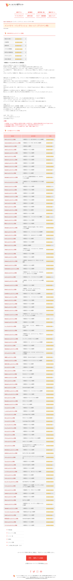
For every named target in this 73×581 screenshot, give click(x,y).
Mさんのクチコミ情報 (10, 417)
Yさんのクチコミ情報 (10, 407)
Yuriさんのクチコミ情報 (10, 203)
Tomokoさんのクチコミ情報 (11, 314)
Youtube (41, 572)
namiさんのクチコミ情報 (10, 149)
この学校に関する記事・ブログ (15, 545)
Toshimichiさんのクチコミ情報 (12, 268)
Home (4, 21)
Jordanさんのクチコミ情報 (11, 163)
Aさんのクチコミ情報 (10, 431)
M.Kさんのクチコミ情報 (10, 464)
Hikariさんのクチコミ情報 (11, 265)
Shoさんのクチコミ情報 (10, 500)
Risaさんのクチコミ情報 (10, 206)
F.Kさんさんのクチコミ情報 (11, 182)
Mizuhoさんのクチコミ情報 (11, 310)
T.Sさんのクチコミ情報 (10, 441)
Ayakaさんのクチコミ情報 (11, 213)
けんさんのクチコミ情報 (10, 428)
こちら (46, 563)
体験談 (9, 539)
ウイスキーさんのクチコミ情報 (12, 511)
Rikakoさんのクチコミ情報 (11, 166)
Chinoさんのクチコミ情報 (11, 186)
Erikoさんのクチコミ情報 (10, 289)
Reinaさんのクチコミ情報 (11, 189)
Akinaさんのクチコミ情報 (11, 272)
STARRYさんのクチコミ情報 (11, 293)
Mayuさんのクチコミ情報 (11, 216)
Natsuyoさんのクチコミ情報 (11, 338)
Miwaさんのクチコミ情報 (10, 307)
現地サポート (52, 12)
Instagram (37, 572)
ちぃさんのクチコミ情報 (10, 326)
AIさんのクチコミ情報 (10, 445)
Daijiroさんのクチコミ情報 (11, 330)
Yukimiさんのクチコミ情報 (11, 493)
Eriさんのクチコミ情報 (10, 397)
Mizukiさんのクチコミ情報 (11, 318)
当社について (52, 16)
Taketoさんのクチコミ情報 (11, 297)
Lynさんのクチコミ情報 (10, 277)
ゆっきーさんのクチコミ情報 (11, 481)
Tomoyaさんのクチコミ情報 (11, 285)
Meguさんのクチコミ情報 (11, 146)
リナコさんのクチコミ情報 (11, 525)
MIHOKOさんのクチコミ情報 (11, 449)
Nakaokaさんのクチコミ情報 (11, 348)
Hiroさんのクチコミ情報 (10, 496)
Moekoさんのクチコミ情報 (11, 303)
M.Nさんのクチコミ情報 (10, 468)
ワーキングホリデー (19, 16)
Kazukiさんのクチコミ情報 (11, 169)
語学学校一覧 (41, 12)
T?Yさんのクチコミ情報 (10, 438)
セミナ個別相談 (41, 16)
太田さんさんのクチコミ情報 (11, 394)
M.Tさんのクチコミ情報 (10, 475)
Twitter (34, 571)
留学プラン (19, 12)
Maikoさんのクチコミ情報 (11, 374)
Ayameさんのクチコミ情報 (11, 210)
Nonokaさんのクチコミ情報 (11, 177)
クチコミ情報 (11, 542)
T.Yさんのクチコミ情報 (10, 485)
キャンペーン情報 (12, 533)
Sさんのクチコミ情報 (10, 367)
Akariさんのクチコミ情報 (10, 300)
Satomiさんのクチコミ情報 (11, 159)
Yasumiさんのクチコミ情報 (11, 200)
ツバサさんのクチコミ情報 (11, 471)
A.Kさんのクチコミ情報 (10, 238)
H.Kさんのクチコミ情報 (10, 490)
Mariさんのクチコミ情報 (10, 173)
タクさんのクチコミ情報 (10, 414)
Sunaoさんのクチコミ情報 (11, 322)
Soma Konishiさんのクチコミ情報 (12, 142)
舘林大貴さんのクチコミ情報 (11, 364)
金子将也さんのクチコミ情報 (11, 390)
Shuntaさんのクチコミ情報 (11, 227)
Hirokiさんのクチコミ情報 (11, 257)
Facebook (31, 572)
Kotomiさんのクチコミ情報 (11, 281)
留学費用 (30, 12)
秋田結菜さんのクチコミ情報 (11, 518)
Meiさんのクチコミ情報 (10, 387)
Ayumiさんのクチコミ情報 (11, 193)
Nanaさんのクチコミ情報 (10, 220)
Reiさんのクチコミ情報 (10, 241)
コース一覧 (10, 536)
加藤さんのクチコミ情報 (10, 357)
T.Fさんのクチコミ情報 (10, 457)
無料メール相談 (38, 558)
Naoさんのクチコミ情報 (10, 156)
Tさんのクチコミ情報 (10, 461)
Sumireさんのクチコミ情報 (11, 334)
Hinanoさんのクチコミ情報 (11, 261)
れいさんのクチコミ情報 (10, 424)
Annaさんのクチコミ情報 (10, 504)
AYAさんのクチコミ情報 (10, 521)
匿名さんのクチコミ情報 (10, 223)
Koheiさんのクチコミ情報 (11, 360)
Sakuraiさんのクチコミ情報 (11, 153)
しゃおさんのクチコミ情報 (11, 411)
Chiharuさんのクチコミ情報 (11, 196)
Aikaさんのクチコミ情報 (10, 231)
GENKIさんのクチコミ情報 (11, 453)
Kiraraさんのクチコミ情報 (11, 342)
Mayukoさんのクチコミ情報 (11, 401)
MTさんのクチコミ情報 (10, 380)
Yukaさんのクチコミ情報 (10, 235)
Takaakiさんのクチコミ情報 (11, 508)
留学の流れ (30, 16)
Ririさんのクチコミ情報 (10, 139)
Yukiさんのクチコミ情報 (10, 515)
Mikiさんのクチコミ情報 (10, 253)
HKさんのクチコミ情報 (10, 345)
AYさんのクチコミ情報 (10, 353)
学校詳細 (10, 529)
